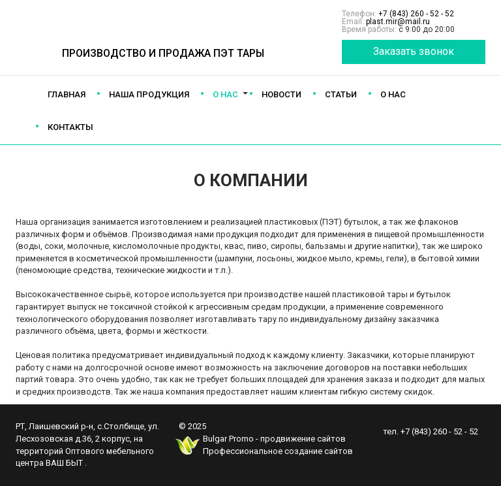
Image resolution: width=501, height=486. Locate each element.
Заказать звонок (413, 51)
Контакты (70, 127)
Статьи (341, 94)
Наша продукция (149, 94)
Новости (281, 94)
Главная (66, 94)
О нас (225, 94)
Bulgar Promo (228, 439)
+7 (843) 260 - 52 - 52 (416, 13)
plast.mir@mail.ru (398, 21)
